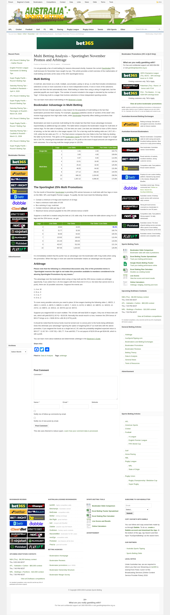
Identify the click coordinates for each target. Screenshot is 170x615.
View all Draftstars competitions (149, 316)
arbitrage (63, 356)
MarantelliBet (55, 534)
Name (37, 402)
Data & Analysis (47, 356)
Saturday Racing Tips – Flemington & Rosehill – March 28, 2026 (19, 111)
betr (51, 523)
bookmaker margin (72, 137)
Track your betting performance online (143, 265)
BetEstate (53, 512)
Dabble (52, 527)
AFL (10, 29)
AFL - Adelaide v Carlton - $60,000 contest (138, 303)
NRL (130, 466)
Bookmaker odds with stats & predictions (144, 253)
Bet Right (53, 519)
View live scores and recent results (142, 278)
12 (37, 34)
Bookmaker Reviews (133, 349)
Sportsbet (75, 113)
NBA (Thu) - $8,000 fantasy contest (135, 297)
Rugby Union (88, 29)
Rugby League (73, 29)
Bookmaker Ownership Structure (62, 570)
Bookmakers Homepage (59, 556)
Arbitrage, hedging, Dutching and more (144, 285)
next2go (53, 537)
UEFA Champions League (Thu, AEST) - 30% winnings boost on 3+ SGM (150, 75)
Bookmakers (37, 2)
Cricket (19, 29)
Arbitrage (128, 335)
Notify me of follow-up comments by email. (50, 414)
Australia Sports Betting (93, 590)
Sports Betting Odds (134, 553)
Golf (38, 29)
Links (79, 2)
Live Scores (134, 276)
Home (19, 34)
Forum (10, 2)
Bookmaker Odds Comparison (141, 250)
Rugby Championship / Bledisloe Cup (143, 480)
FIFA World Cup (135, 444)
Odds (95, 2)
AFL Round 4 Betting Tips (20, 96)
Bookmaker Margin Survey (60, 575)
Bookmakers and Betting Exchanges (139, 342)
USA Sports (112, 29)
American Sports (131, 425)
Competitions (51, 2)
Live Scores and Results (101, 521)
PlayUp (52, 545)
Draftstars (53, 530)
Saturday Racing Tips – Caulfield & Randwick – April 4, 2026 (19, 88)
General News (130, 360)
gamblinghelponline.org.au (137, 68)
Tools (111, 2)
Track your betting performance (141, 259)
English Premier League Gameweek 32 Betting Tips (19, 70)
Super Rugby (134, 484)
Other (123, 29)
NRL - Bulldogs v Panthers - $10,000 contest (139, 309)
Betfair (52, 516)
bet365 (52, 505)
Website (95, 402)
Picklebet (53, 541)
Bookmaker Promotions (134, 345)
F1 (45, 29)
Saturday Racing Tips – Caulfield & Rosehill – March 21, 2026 (19, 133)
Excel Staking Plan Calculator (141, 269)
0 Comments (66, 64)
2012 (24, 34)
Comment (38, 374)
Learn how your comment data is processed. (81, 431)
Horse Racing (130, 454)
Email (65, 402)
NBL (51, 29)
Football (29, 29)
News (87, 2)
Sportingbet (106, 68)
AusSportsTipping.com (134, 338)
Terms (103, 2)
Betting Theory (130, 353)
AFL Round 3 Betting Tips (20, 118)
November (31, 34)
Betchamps (54, 509)
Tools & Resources (132, 363)
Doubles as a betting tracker (140, 272)
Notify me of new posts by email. (46, 421)
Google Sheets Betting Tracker (142, 263)
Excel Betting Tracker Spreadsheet (143, 256)
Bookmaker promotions (58, 565)
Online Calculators (137, 282)
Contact (62, 2)
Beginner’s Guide (23, 2)
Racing (60, 29)
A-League (132, 437)
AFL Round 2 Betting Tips (20, 141)
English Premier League (138, 440)
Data (71, 2)
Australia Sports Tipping (136, 549)
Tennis (100, 29)
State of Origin (134, 469)
